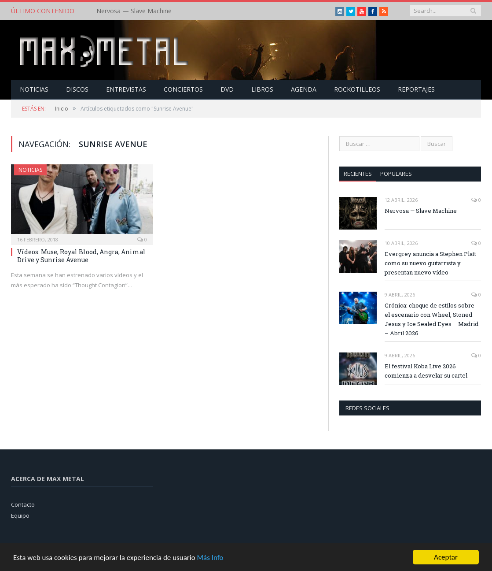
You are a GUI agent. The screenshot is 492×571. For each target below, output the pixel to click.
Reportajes (416, 89)
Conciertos (183, 89)
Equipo (20, 515)
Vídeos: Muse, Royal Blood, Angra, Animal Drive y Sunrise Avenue (81, 256)
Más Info (210, 558)
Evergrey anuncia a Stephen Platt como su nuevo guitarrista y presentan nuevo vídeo (430, 263)
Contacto (23, 504)
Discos (77, 89)
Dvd (227, 89)
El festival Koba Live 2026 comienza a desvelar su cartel (426, 370)
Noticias (34, 89)
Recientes (358, 174)
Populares (396, 174)
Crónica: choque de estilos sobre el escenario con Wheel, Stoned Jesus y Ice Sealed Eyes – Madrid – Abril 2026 (431, 319)
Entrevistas (126, 89)
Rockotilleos (357, 89)
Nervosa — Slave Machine (134, 11)
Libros (262, 89)
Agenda (303, 89)
